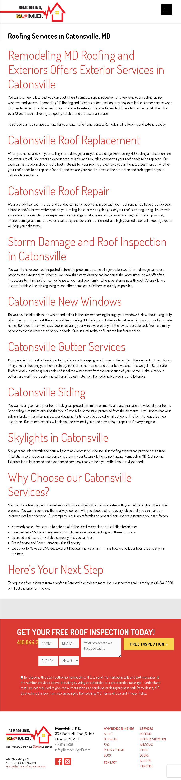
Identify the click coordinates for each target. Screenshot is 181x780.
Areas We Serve (39, 766)
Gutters (145, 761)
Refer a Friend (114, 750)
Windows (146, 745)
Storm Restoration (153, 739)
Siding (144, 750)
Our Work (110, 739)
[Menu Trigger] (166, 9)
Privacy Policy (12, 766)
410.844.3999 (64, 744)
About (108, 734)
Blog (107, 755)
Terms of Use (25, 766)
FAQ (106, 745)
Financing (146, 766)
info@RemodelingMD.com (72, 750)
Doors (144, 755)
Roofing (145, 734)
